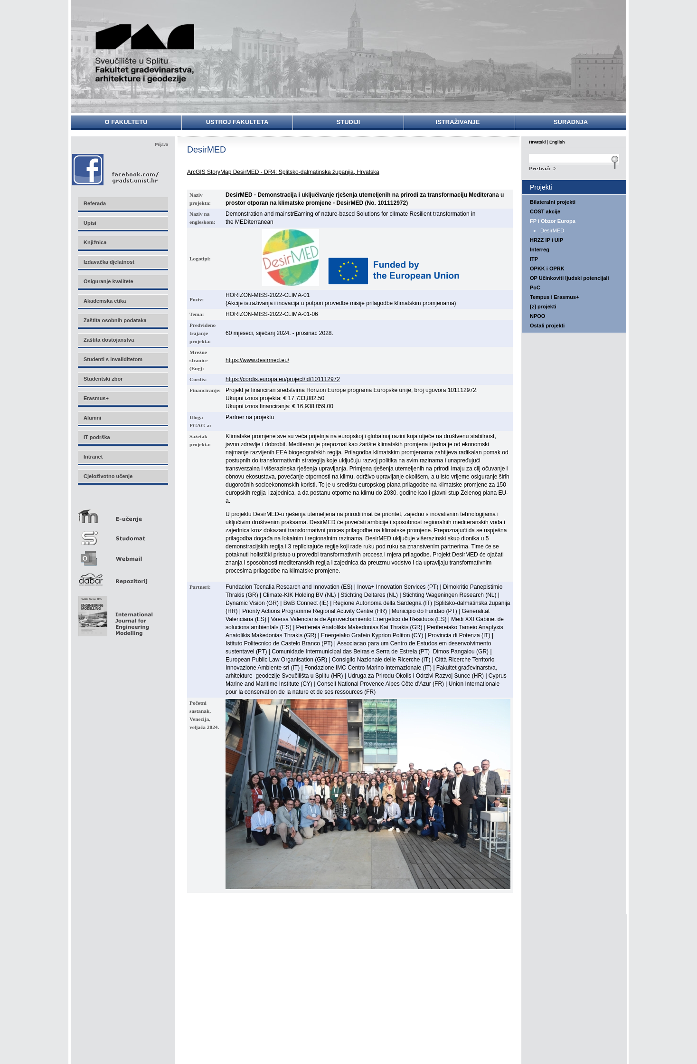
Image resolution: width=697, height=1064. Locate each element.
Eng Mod (114, 613)
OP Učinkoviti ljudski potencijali (569, 278)
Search (574, 167)
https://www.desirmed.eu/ (257, 360)
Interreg (539, 249)
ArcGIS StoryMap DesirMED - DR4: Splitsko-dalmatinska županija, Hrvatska (283, 172)
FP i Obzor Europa (552, 221)
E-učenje (122, 512)
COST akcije (545, 211)
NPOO (537, 316)
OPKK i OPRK (547, 268)
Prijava (161, 144)
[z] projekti (543, 306)
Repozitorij (122, 576)
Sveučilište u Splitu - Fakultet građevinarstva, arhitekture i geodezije (145, 53)
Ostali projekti (547, 325)
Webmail (122, 555)
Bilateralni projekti (552, 202)
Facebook (116, 169)
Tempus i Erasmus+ (554, 297)
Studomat (122, 534)
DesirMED (552, 230)
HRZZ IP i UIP (546, 240)
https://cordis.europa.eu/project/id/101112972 (283, 379)
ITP (534, 259)
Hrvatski (537, 142)
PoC (535, 287)
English (557, 142)
